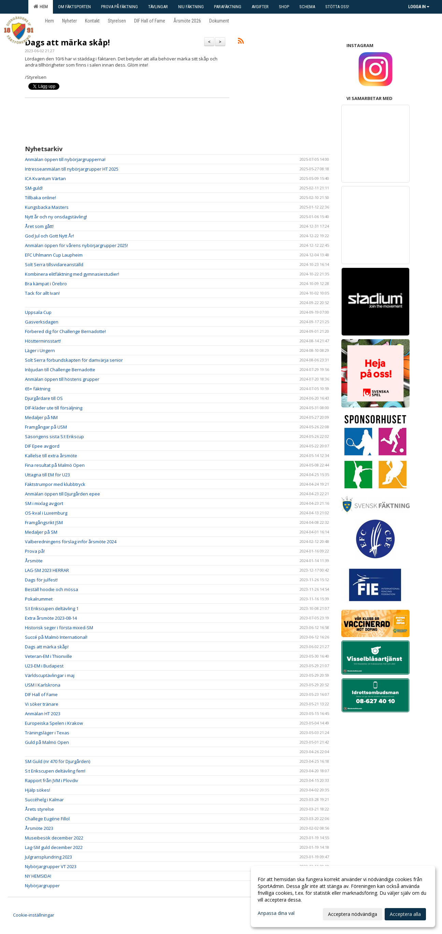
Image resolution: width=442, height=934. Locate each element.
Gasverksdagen (41, 322)
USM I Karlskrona (42, 685)
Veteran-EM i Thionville (48, 656)
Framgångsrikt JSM (44, 522)
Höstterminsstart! (43, 341)
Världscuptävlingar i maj (49, 675)
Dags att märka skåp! (67, 42)
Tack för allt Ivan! (42, 293)
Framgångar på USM (46, 427)
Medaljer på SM (41, 532)
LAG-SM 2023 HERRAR (47, 570)
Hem (40, 6)
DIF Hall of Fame (41, 694)
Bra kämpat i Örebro (46, 284)
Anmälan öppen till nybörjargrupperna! (65, 159)
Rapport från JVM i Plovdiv (51, 780)
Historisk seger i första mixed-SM (59, 627)
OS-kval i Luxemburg (46, 513)
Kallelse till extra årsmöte (51, 455)
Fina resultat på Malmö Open (55, 465)
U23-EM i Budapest (44, 666)
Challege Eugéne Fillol (47, 819)
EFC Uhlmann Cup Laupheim (54, 255)
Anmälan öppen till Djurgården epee (62, 494)
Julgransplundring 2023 (48, 857)
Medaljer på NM (41, 417)
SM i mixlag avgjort (44, 503)
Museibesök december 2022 (55, 838)
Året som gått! (39, 226)
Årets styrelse (39, 809)
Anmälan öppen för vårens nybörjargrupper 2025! (76, 245)
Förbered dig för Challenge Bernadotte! (65, 331)
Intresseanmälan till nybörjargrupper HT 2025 (71, 169)
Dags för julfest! (41, 580)
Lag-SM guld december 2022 (54, 847)
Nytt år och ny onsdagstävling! (56, 217)
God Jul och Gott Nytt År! (49, 236)
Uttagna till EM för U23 (47, 475)
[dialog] (343, 896)
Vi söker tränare (41, 704)
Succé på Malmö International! (56, 637)
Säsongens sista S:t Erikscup (54, 436)
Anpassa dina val (276, 913)
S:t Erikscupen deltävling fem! (55, 771)
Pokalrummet (39, 599)
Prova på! (35, 551)
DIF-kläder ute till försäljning (53, 408)
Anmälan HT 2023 (42, 713)
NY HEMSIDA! (38, 876)
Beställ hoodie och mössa (51, 589)
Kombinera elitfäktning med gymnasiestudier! (72, 274)
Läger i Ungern (40, 350)
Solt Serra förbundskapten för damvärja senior (74, 360)
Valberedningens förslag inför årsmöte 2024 (70, 541)
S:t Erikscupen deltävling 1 (52, 608)
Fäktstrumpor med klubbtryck (55, 484)
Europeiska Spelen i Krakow (54, 723)
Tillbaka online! (40, 198)
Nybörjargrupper (42, 885)
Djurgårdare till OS (44, 398)
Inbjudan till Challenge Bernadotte (60, 370)
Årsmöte (34, 561)
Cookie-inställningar (33, 915)
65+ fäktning (37, 389)
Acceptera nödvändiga (352, 914)
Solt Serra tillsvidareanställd (54, 264)
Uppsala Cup (38, 312)
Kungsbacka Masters (47, 207)
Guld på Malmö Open (47, 742)
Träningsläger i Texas (47, 733)
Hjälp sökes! (37, 790)
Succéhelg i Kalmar (44, 799)
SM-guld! (34, 188)
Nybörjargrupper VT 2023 (50, 866)
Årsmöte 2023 (39, 828)
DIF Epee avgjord (42, 446)
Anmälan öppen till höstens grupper (62, 379)
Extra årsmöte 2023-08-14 (51, 618)
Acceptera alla (405, 914)
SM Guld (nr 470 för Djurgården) (57, 761)
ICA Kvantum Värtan (45, 178)
